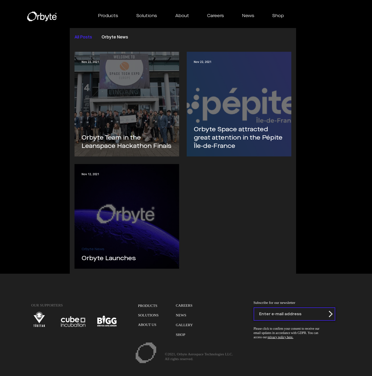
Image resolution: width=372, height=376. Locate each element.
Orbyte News (115, 37)
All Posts (83, 37)
